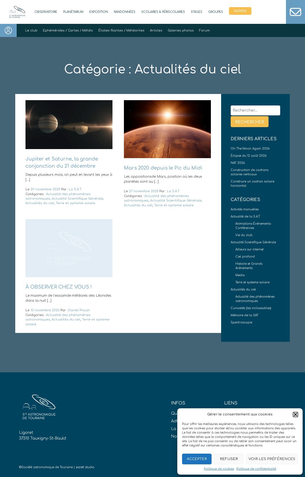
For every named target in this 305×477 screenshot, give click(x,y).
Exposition (98, 12)
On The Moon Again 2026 (250, 148)
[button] (295, 414)
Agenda (240, 11)
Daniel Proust (79, 310)
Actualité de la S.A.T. (245, 216)
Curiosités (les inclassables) (251, 308)
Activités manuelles (245, 209)
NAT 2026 (238, 163)
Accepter (197, 459)
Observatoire (46, 12)
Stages (196, 12)
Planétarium (73, 12)
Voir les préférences (272, 459)
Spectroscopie (241, 322)
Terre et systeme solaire (75, 203)
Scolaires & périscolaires (163, 12)
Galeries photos (181, 30)
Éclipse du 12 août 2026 (249, 155)
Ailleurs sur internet (249, 249)
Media (240, 275)
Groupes (215, 12)
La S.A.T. (75, 189)
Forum (204, 30)
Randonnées (124, 12)
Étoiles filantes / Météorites (121, 30)
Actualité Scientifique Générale (77, 198)
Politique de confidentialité (256, 469)
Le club (31, 30)
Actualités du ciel (39, 203)
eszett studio (85, 467)
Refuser (229, 459)
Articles (156, 30)
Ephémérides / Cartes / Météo (68, 30)
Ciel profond (245, 256)
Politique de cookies (219, 469)
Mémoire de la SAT (244, 315)
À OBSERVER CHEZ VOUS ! (58, 287)
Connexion (8, 30)
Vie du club (244, 235)
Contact (295, 12)
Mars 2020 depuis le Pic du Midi (163, 168)
